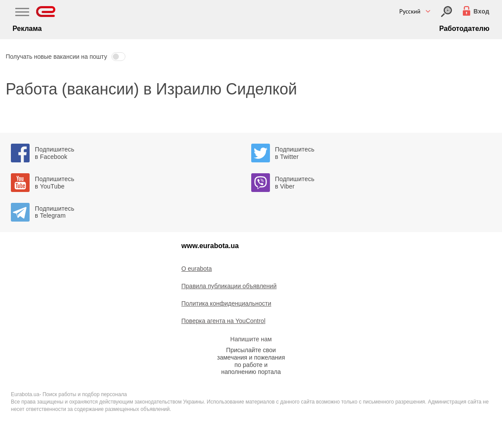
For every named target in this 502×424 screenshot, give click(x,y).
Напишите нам (251, 339)
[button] (251, 56)
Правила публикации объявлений (229, 286)
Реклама (27, 28)
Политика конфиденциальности (227, 303)
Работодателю (464, 28)
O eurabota (197, 268)
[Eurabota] (46, 11)
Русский (410, 11)
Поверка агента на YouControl (224, 320)
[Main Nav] (22, 13)
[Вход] (446, 11)
